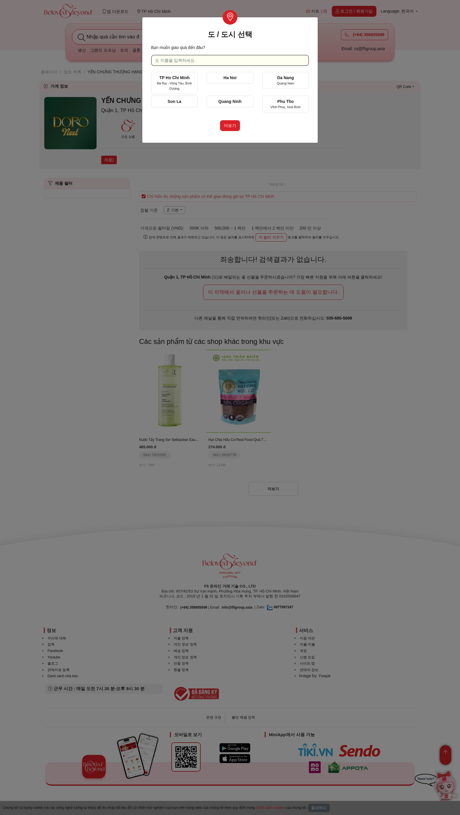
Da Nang (285, 80)
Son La (174, 101)
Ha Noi (230, 77)
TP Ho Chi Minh (174, 82)
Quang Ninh (229, 101)
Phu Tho (285, 104)
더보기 (230, 125)
